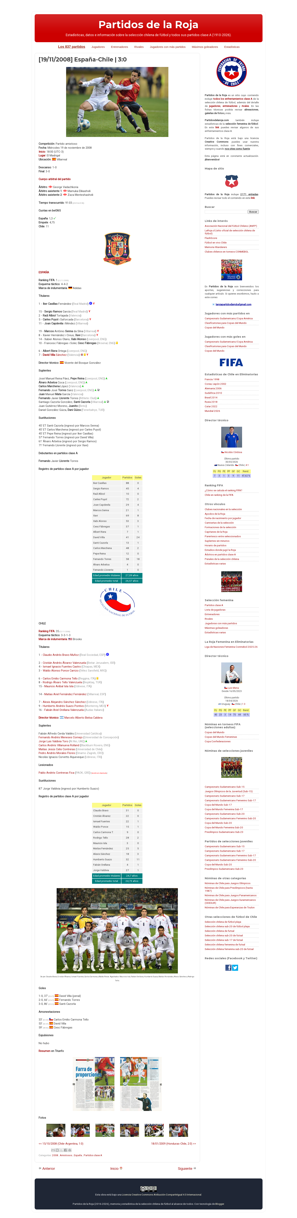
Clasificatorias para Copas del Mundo (226, 322)
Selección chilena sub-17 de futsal (224, 939)
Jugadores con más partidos (167, 46)
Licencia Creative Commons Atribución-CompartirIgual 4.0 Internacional (161, 1194)
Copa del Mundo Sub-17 (218, 804)
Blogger (219, 1203)
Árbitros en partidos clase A (220, 554)
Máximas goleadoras (216, 627)
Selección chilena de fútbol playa (223, 921)
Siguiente (187, 1168)
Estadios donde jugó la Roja (220, 549)
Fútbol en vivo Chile (216, 242)
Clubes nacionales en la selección (223, 509)
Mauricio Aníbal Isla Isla (58, 686)
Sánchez (55, 355)
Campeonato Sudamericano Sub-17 (225, 795)
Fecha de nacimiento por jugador (223, 518)
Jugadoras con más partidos (221, 623)
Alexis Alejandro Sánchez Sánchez (64, 702)
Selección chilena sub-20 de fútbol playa (227, 926)
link (217, 127)
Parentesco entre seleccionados (223, 536)
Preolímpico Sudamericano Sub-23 (224, 831)
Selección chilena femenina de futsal (225, 944)
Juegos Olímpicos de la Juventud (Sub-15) (229, 791)
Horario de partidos (215, 545)
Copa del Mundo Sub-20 (218, 822)
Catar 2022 (211, 406)
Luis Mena (233, 688)
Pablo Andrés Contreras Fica (56, 772)
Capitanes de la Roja (216, 531)
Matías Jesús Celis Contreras (57, 749)
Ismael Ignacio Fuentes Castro (62, 666)
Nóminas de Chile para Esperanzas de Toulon (230, 907)
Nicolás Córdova (233, 452)
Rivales (139, 46)
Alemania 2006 (213, 388)
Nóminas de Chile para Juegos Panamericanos (230, 895)
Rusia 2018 (211, 401)
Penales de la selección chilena (222, 558)
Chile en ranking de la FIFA (219, 494)
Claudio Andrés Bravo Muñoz (61, 655)
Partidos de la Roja (148, 24)
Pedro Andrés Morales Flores (57, 753)
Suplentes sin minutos (217, 540)
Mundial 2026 (212, 410)
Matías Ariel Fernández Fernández (65, 694)
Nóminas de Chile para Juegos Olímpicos (227, 883)
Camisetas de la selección (219, 522)
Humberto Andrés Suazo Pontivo (63, 706)
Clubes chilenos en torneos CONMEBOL (227, 251)
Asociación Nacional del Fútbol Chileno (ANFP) (231, 225)
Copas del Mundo (214, 327)
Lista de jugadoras (215, 609)
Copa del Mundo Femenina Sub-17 (224, 809)
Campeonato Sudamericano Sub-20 (225, 813)
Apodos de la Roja (215, 513)
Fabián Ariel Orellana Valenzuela (64, 710)
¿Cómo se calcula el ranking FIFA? (223, 490)
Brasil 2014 (211, 397)
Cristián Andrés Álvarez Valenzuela (64, 663)
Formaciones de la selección (220, 527)
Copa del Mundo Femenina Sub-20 (224, 827)
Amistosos (66, 1155)
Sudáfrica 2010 (213, 392)
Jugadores (98, 46)
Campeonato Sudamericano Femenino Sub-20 (230, 818)
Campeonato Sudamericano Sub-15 (225, 786)
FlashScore (211, 237)
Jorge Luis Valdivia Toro (53, 741)
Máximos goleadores (205, 46)
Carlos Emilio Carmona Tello (60, 678)
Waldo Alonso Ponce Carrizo (61, 670)
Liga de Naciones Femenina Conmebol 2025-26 (231, 646)
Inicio (116, 1168)
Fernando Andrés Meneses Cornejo (61, 737)
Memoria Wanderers (216, 247)
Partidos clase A (93, 1155)
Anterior (46, 1168)
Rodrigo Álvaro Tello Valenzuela (62, 682)
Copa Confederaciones (218, 741)
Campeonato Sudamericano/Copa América (229, 318)
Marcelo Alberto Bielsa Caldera (83, 717)
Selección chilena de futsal (219, 930)
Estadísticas (232, 46)
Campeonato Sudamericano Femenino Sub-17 (230, 800)
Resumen (44, 1051)
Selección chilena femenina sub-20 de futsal (229, 949)
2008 (55, 1155)
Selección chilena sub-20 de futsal (224, 935)
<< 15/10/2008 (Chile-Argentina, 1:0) (61, 1143)
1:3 (243, 704)
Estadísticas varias (215, 563)
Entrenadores (119, 46)
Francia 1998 (212, 379)
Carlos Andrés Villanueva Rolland (59, 745)
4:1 (247, 465)
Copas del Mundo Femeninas (221, 736)
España (78, 1155)
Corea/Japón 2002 (215, 383)
